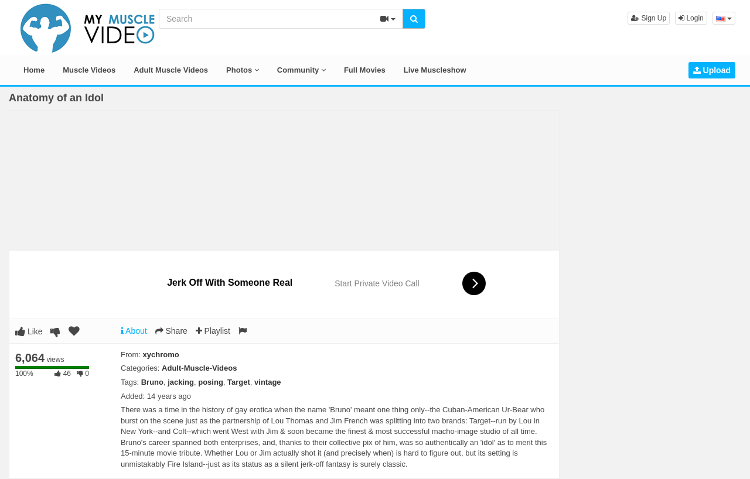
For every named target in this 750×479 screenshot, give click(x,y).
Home (34, 70)
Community (301, 70)
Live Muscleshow (435, 70)
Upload (712, 70)
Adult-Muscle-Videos (199, 368)
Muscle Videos (89, 70)
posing (210, 382)
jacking (181, 382)
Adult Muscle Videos (171, 70)
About (134, 331)
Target (238, 382)
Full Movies (365, 70)
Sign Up (648, 18)
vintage (267, 382)
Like (29, 331)
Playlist (213, 331)
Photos (242, 70)
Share (171, 331)
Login (691, 18)
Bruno (152, 382)
